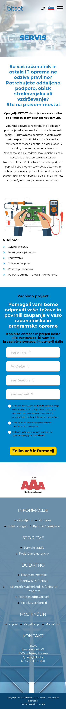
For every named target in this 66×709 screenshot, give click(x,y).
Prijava (13, 624)
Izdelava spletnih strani (33, 704)
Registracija (31, 624)
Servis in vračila (34, 547)
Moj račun (52, 624)
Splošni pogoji (17, 526)
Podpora (45, 520)
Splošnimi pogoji (20, 435)
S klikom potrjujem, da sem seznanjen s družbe (32, 433)
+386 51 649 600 (35, 661)
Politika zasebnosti (34, 602)
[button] (50, 7)
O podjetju (25, 520)
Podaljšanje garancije (34, 553)
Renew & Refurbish (34, 580)
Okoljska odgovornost (33, 597)
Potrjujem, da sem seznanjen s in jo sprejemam (31, 424)
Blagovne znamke (34, 575)
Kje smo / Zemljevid (46, 526)
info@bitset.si (35, 657)
